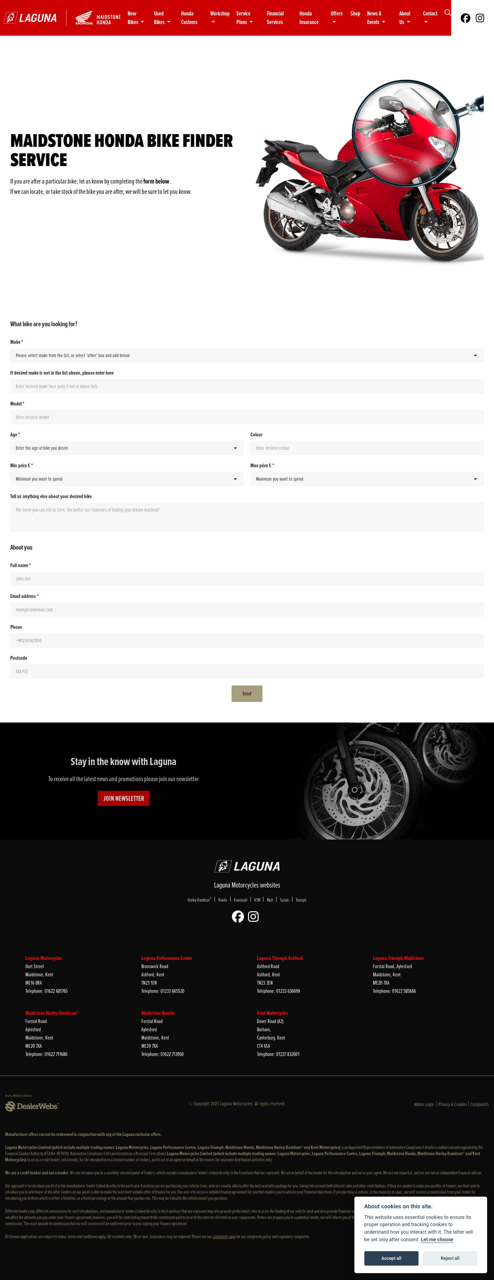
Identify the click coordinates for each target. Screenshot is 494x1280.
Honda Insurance (309, 18)
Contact (430, 13)
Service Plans (243, 18)
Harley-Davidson (199, 900)
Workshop (220, 13)
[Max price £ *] (367, 479)
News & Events (374, 18)
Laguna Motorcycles (43, 958)
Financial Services (275, 18)
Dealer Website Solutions (18, 1095)
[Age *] (127, 448)
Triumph (301, 900)
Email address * (24, 596)
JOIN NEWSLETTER (123, 798)
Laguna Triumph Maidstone (398, 958)
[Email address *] (247, 609)
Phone (16, 627)
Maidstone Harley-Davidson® (52, 1013)
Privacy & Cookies (452, 1104)
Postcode (18, 658)
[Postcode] (247, 671)
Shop (355, 13)
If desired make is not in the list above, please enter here (62, 372)
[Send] (247, 693)
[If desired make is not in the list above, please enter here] (247, 386)
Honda (222, 900)
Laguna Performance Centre (166, 958)
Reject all (450, 1258)
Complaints (479, 1104)
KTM (257, 900)
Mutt (270, 900)
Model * (17, 403)
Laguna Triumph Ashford (280, 958)
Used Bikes (160, 18)
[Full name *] (247, 578)
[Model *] (247, 417)
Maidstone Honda (157, 1013)
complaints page (224, 1236)
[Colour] (367, 448)
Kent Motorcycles (272, 1013)
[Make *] (247, 355)
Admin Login (424, 1104)
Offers (337, 13)
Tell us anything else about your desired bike (51, 496)
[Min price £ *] (127, 479)
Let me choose (437, 1240)
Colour (256, 434)
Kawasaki (240, 900)
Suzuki (284, 900)
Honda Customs (189, 18)
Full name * (20, 565)
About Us (404, 18)
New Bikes (133, 18)
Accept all (391, 1258)
